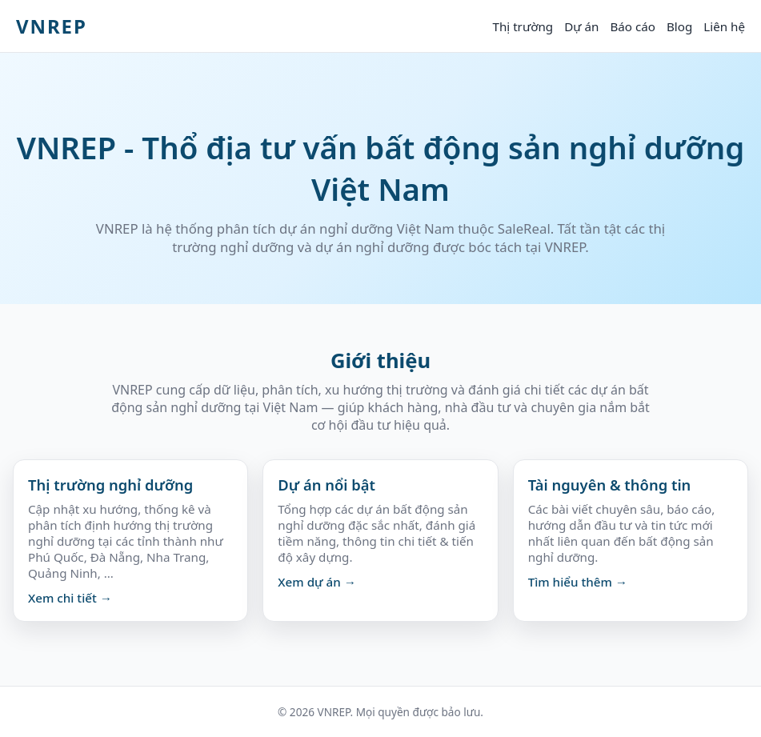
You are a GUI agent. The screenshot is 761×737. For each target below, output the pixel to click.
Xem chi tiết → (70, 598)
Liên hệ (724, 26)
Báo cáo (632, 26)
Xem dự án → (317, 582)
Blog (679, 26)
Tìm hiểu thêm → (577, 582)
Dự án (581, 26)
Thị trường (522, 26)
